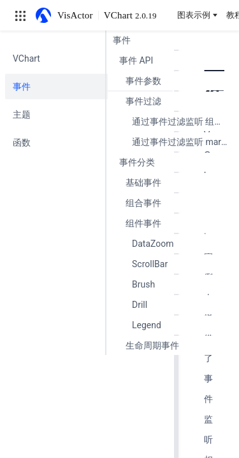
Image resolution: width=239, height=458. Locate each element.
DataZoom (153, 244)
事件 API (136, 60)
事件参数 (143, 81)
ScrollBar (150, 264)
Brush (143, 284)
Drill (139, 305)
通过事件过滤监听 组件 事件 (182, 121)
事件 (122, 40)
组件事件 (143, 223)
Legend (146, 325)
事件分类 (137, 162)
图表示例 (198, 15)
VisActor (75, 15)
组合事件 (143, 203)
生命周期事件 (152, 345)
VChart (130, 15)
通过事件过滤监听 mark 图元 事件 (182, 142)
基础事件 (143, 182)
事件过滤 (143, 101)
